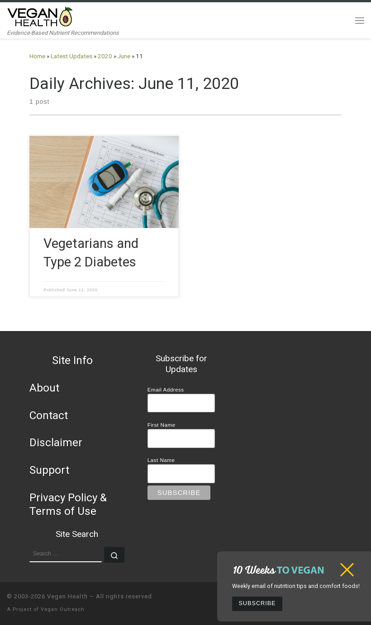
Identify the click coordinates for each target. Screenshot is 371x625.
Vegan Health (67, 596)
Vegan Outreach (63, 609)
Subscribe (257, 603)
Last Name (161, 460)
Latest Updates (71, 56)
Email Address (165, 389)
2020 (105, 56)
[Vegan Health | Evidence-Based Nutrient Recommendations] (40, 15)
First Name (161, 425)
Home (37, 56)
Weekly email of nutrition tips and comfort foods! (296, 586)
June (124, 56)
